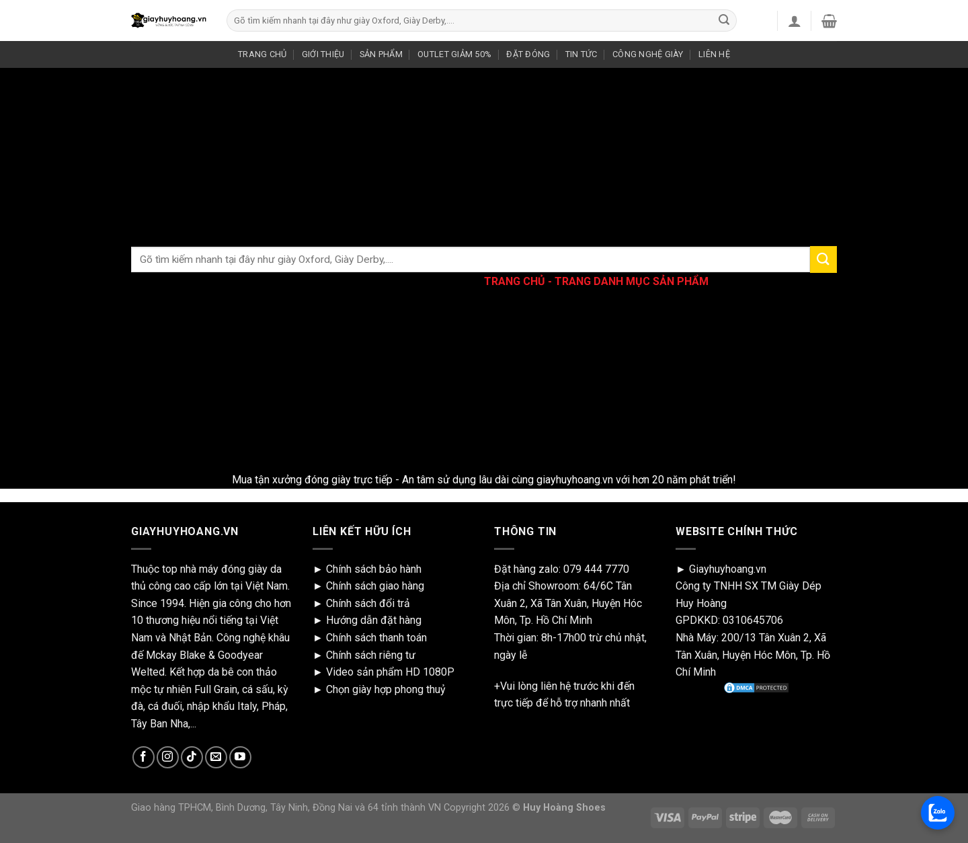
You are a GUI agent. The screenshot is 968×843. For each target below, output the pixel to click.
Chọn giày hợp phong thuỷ (386, 689)
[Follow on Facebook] (143, 757)
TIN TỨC (581, 54)
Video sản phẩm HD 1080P (390, 672)
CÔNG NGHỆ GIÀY (648, 54)
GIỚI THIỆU (323, 54)
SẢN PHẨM (381, 54)
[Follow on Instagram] (168, 757)
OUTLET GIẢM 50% (454, 54)
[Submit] (724, 20)
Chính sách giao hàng (375, 585)
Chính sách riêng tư (370, 655)
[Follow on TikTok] (192, 757)
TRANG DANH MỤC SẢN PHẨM (632, 281)
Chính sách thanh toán (376, 637)
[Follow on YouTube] (240, 757)
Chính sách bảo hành (373, 569)
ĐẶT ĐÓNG (528, 54)
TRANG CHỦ (262, 54)
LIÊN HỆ (714, 54)
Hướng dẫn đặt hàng (373, 620)
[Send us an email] (216, 757)
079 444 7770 (596, 569)
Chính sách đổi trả (368, 603)
